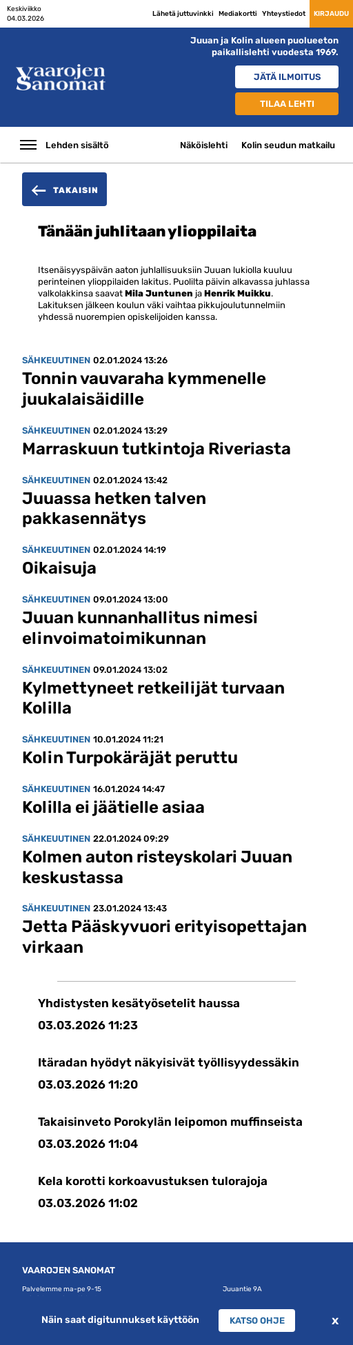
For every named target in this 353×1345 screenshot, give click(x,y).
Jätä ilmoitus (287, 77)
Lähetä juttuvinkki (183, 13)
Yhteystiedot (283, 13)
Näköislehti (204, 145)
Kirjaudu (331, 13)
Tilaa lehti (287, 104)
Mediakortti (238, 13)
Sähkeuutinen (56, 360)
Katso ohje (257, 1320)
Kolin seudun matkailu (288, 145)
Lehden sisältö (77, 145)
